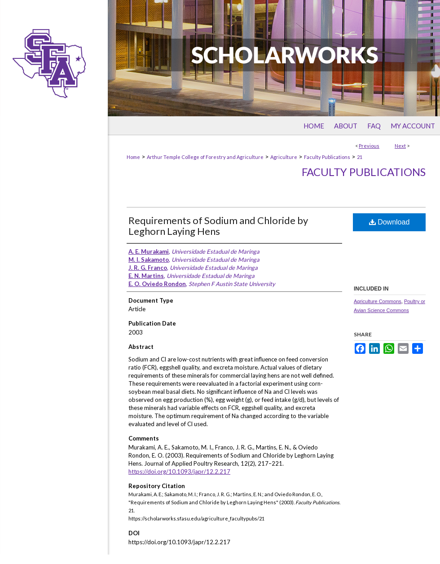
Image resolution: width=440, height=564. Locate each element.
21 (359, 157)
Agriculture (283, 157)
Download (389, 222)
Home (133, 157)
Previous (369, 146)
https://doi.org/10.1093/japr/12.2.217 (179, 471)
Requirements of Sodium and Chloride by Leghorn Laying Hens (218, 225)
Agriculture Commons (377, 301)
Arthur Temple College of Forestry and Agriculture (205, 157)
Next (400, 146)
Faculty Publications (327, 157)
